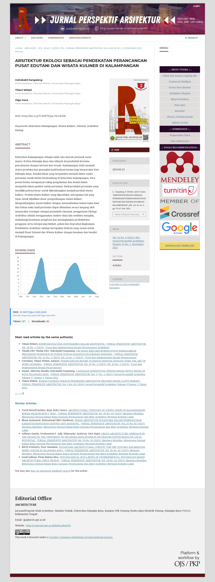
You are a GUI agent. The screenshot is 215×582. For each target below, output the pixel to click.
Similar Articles (26, 403)
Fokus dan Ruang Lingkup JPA (180, 75)
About (19, 37)
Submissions (56, 37)
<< (16, 393)
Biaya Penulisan (180, 99)
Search (191, 37)
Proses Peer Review (180, 87)
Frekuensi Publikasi (180, 81)
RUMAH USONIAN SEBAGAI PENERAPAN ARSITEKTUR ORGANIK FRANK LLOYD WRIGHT (89, 381)
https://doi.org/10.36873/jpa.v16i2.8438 (43, 116)
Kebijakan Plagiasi (180, 93)
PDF (116, 150)
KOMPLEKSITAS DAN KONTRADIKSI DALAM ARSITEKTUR (72, 343)
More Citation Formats (127, 214)
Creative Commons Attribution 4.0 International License (81, 537)
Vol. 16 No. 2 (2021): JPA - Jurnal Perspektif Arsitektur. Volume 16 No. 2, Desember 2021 (90, 48)
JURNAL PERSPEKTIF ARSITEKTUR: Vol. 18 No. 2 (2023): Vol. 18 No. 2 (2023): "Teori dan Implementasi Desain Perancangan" (80, 356)
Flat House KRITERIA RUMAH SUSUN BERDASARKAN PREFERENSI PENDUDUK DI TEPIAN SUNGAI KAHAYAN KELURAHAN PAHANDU (79, 352)
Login (196, 6)
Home (18, 48)
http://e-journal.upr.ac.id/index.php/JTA (48, 525)
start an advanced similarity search (51, 470)
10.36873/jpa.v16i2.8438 (32, 312)
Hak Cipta (179, 105)
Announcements (80, 37)
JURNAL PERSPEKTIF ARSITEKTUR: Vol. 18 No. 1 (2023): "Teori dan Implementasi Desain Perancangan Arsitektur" (84, 345)
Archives (37, 37)
